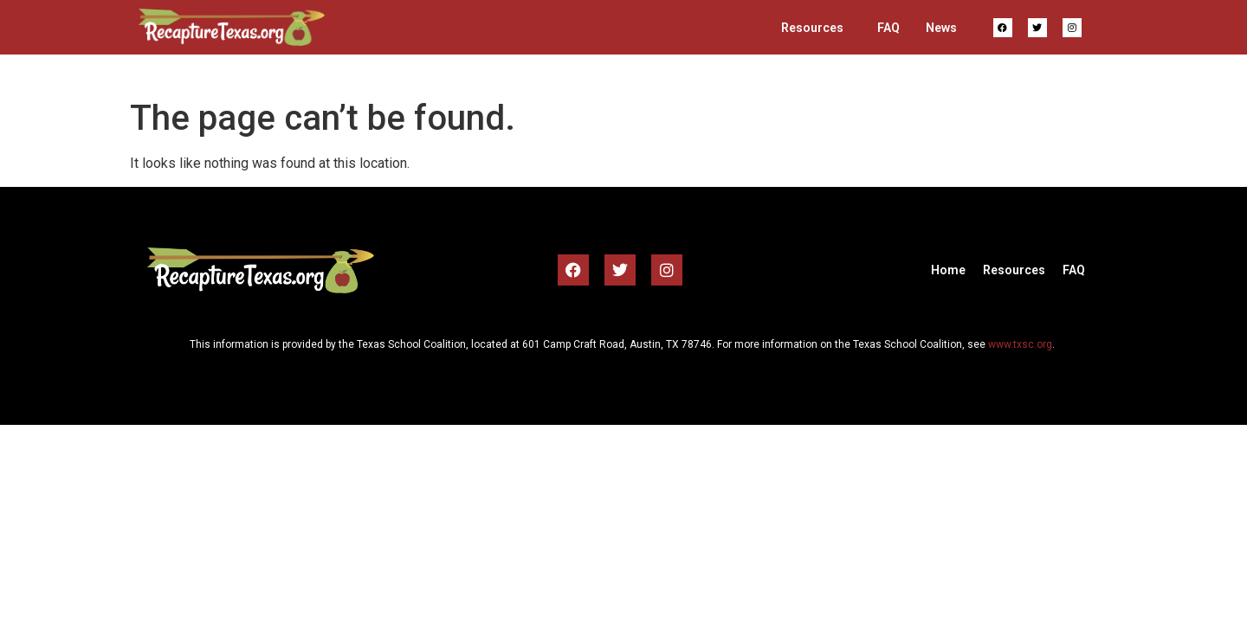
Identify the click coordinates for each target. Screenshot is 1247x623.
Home (948, 270)
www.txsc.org (1020, 344)
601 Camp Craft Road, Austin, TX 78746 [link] (617, 344)
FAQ (888, 28)
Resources (812, 28)
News (941, 28)
